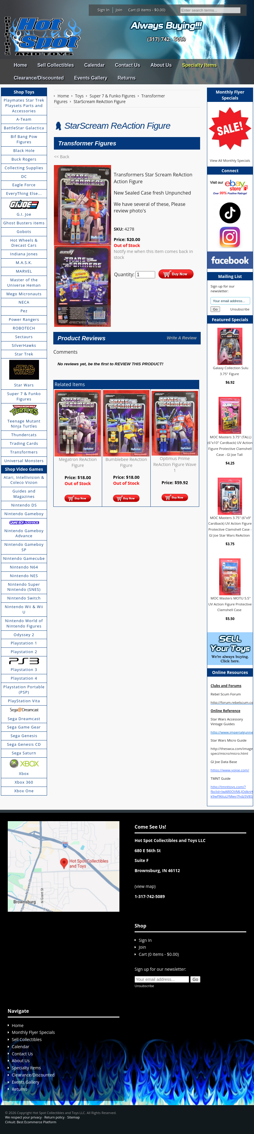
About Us (161, 65)
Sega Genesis (23, 735)
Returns (126, 77)
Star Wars (24, 385)
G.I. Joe (24, 214)
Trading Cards (24, 443)
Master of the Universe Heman (24, 282)
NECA (23, 302)
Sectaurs (24, 336)
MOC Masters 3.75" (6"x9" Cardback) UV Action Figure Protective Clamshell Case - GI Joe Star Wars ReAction (230, 526)
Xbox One (24, 790)
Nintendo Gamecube (24, 558)
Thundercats (24, 434)
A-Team (24, 119)
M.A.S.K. (24, 262)
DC (24, 176)
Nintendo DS (24, 505)
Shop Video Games (24, 469)
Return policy (54, 1117)
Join (119, 10)
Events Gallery (90, 77)
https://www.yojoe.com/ (230, 770)
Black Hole (24, 150)
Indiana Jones (24, 254)
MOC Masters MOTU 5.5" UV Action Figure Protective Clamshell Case (230, 604)
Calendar (94, 65)
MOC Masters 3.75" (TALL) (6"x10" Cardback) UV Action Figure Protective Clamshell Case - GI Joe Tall (230, 445)
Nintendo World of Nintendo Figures (24, 623)
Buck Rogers (23, 159)
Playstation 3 (24, 669)
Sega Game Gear (24, 727)
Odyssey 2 (24, 634)
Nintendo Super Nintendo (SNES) (23, 587)
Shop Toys (24, 92)
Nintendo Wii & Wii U (24, 609)
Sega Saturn (24, 753)
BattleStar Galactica (24, 128)
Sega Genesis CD (24, 744)
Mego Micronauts (24, 293)
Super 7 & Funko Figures (24, 396)
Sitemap (73, 1117)
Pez (24, 310)
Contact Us (127, 65)
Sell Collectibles (55, 65)
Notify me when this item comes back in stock (153, 254)
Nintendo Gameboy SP (23, 547)
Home (20, 65)
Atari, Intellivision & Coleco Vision (24, 480)
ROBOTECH (24, 328)
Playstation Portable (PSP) (24, 689)
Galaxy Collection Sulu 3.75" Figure (230, 371)
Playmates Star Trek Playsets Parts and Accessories (24, 105)
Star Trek (24, 354)
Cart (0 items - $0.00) (147, 10)
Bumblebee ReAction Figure (126, 462)
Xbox (24, 773)
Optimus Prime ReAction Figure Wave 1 (174, 464)
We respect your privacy (23, 1117)
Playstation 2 (24, 651)
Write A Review (182, 337)
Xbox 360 (24, 782)
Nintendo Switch (24, 598)
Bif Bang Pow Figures (24, 139)
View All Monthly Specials (230, 160)
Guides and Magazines (24, 493)
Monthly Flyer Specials (33, 1032)
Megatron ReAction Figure (78, 462)
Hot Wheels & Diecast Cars (24, 242)
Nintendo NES (24, 575)
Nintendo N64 (24, 567)
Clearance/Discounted (39, 77)
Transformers (24, 452)
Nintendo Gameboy (23, 513)
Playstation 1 (24, 643)
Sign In (104, 10)
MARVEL (24, 271)
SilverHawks (24, 345)
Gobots (24, 231)
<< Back (61, 156)
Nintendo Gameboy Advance (23, 533)
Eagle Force (24, 184)
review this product (138, 364)
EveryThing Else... (24, 193)
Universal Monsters (24, 460)
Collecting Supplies (23, 167)
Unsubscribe (239, 309)
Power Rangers (24, 319)
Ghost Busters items (24, 223)
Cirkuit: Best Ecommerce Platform (30, 1122)
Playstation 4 (24, 678)
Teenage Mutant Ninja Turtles (23, 423)
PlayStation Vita (24, 700)
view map (145, 886)
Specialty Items (199, 65)
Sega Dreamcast (24, 718)
